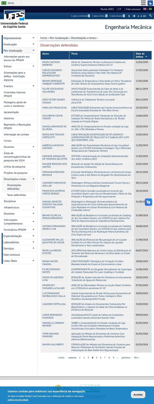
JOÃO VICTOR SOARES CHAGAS (53, 101)
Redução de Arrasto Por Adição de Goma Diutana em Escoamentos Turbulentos (96, 165)
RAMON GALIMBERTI (53, 344)
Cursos (7, 140)
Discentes (9, 213)
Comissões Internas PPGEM (14, 94)
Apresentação (11, 112)
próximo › (126, 357)
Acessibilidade (129, 16)
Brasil (11, 3)
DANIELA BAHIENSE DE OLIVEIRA (54, 128)
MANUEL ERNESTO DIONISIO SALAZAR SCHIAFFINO (52, 204)
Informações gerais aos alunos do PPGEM (17, 58)
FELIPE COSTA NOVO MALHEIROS (52, 90)
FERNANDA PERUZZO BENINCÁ (53, 173)
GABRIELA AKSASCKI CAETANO (53, 147)
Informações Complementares (13, 221)
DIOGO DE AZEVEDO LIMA (52, 279)
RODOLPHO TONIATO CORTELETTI (53, 136)
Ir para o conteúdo (80, 16)
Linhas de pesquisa (14, 166)
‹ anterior (71, 357)
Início (43, 38)
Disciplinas (10, 201)
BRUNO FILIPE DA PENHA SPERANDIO (52, 217)
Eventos (8, 86)
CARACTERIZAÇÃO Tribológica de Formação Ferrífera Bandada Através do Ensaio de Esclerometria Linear (97, 263)
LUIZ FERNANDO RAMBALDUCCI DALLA (53, 295)
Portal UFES (108, 9)
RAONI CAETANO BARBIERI (51, 63)
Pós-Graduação (59, 38)
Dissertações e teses (83, 38)
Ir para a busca (117, 16)
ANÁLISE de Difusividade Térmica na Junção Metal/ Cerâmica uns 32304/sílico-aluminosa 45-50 (101, 287)
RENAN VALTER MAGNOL (50, 263)
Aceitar (138, 395)
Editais (8, 66)
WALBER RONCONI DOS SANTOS (54, 165)
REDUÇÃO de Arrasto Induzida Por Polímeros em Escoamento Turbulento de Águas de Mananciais (101, 279)
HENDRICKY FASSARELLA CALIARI (53, 287)
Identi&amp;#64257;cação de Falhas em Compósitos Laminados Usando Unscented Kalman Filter (97, 316)
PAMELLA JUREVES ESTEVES (51, 252)
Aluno (45, 53)
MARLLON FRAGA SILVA (54, 107)
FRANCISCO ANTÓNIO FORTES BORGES (53, 192)
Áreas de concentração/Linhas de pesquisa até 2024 (17, 156)
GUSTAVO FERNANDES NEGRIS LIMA (53, 227)
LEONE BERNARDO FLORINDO (52, 316)
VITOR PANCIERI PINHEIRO (50, 335)
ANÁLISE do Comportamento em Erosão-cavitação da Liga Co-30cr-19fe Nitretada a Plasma (99, 128)
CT (121, 9)
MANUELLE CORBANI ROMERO (53, 324)
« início (61, 357)
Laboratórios (11, 242)
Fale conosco (133, 9)
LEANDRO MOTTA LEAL (54, 304)
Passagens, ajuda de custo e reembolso (15, 104)
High (134, 16)
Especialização (12, 236)
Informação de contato (16, 134)
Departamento (12, 38)
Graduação (10, 44)
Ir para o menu (99, 16)
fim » (136, 357)
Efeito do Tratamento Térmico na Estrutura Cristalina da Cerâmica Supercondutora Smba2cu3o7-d (98, 63)
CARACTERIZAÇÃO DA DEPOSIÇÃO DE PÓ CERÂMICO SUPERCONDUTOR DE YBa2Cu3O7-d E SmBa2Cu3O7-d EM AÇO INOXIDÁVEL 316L (100, 137)
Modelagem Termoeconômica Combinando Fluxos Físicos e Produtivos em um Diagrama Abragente (100, 184)
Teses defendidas (16, 195)
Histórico (9, 118)
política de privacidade (18, 400)
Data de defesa (141, 55)
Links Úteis (10, 261)
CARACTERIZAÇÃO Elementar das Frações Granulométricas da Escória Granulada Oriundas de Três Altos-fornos (101, 109)
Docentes (9, 147)
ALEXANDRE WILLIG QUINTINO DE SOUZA (53, 241)
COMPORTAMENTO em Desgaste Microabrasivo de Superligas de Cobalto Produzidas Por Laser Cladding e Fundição (101, 271)
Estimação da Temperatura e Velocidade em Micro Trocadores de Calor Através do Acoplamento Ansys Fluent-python (101, 82)
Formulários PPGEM (15, 229)
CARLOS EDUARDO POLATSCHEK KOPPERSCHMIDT (52, 73)
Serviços (8, 248)
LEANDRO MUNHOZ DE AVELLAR (54, 184)
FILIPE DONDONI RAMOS (51, 271)
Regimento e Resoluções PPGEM (17, 126)
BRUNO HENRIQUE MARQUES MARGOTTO (53, 82)
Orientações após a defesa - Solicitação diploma (14, 76)
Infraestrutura (11, 207)
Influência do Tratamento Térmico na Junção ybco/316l (93, 101)
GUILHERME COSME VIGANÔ (52, 117)
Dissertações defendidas (14, 186)
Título (74, 53)
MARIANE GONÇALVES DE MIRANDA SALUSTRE (54, 157)
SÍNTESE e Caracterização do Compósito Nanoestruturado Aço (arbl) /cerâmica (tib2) (99, 157)
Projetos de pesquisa (15, 172)
